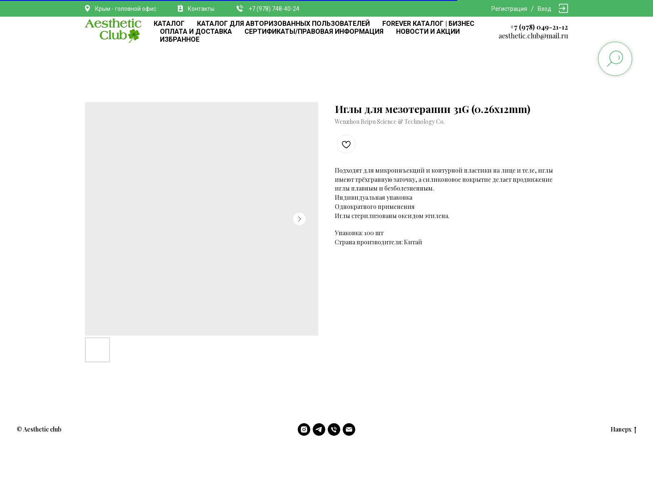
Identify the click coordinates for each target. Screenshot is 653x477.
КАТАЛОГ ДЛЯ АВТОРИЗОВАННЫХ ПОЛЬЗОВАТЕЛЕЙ (283, 24)
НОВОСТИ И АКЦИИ (428, 31)
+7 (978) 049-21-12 (539, 27)
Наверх (623, 430)
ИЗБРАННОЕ (179, 39)
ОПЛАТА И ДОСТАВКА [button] (196, 31)
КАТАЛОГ (169, 24)
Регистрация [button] (509, 8)
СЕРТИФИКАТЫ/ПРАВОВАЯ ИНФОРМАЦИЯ (314, 31)
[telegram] (319, 429)
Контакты (201, 8)
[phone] (334, 429)
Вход (544, 8)
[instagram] (304, 429)
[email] (349, 429)
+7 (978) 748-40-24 (274, 8)
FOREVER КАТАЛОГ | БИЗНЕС (428, 24)
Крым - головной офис (125, 8)
